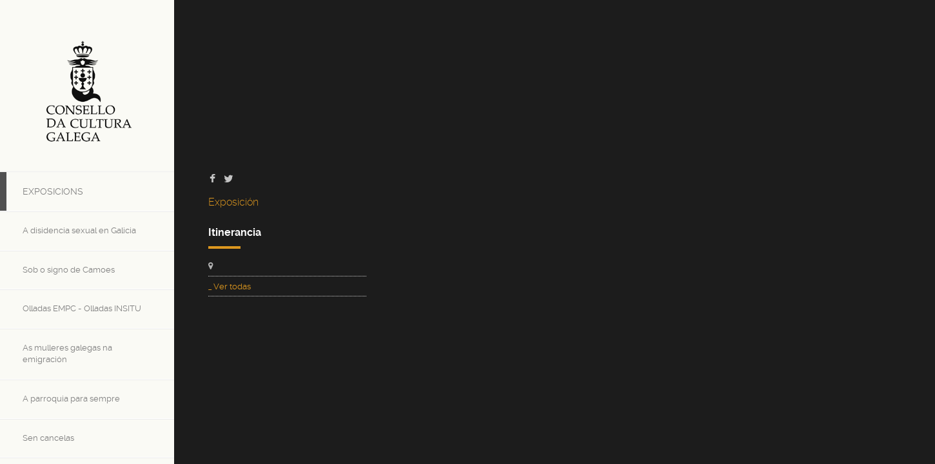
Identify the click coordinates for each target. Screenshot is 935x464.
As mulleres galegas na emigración (67, 354)
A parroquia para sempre (71, 398)
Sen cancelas (48, 438)
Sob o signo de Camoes (69, 270)
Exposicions (53, 191)
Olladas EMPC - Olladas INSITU (82, 308)
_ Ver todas (229, 286)
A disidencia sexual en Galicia (79, 230)
